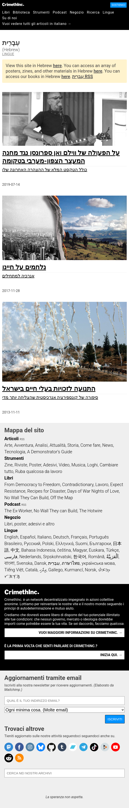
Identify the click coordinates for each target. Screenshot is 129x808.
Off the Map (61, 497)
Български (100, 543)
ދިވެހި (42, 569)
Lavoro (102, 484)
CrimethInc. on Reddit (8, 758)
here (57, 65)
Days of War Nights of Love (93, 491)
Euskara (96, 550)
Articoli (11, 438)
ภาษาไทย (71, 563)
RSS (22, 439)
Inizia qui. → (111, 655)
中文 (15, 550)
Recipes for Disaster (46, 491)
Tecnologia (14, 451)
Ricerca (93, 12)
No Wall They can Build (55, 510)
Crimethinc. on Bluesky (40, 747)
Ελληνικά (64, 543)
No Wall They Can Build (26, 497)
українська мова (98, 563)
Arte (8, 445)
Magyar (80, 550)
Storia (72, 445)
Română (96, 556)
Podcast (60, 12)
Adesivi (50, 464)
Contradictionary (77, 484)
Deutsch (61, 537)
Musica (78, 464)
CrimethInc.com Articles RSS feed (19, 758)
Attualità (57, 445)
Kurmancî (73, 569)
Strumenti (41, 12)
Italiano (44, 537)
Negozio (77, 12)
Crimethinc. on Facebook (19, 747)
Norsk (90, 569)
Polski (48, 543)
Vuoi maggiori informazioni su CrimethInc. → (80, 633)
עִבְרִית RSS (82, 76)
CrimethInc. (13, 4)
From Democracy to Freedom (32, 484)
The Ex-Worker (18, 510)
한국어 (79, 556)
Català (31, 569)
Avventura (23, 445)
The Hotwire (90, 510)
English (11, 537)
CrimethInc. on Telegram (83, 747)
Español (27, 537)
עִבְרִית (54, 563)
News (107, 445)
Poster (35, 464)
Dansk (40, 563)
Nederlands (30, 556)
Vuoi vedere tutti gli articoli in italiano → (36, 24)
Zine (8, 464)
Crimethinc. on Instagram (30, 747)
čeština (64, 550)
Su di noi (9, 18)
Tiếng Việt (13, 569)
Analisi (41, 445)
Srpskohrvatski (57, 556)
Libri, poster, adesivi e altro (29, 524)
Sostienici (118, 5)
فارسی (10, 556)
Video (64, 464)
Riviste (21, 464)
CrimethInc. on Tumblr (62, 747)
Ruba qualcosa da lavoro (38, 471)
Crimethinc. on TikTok (94, 747)
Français (79, 537)
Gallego (55, 569)
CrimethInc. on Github (51, 747)
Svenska (24, 563)
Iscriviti (114, 719)
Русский (32, 543)
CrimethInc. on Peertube (104, 747)
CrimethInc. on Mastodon (8, 747)
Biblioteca (21, 12)
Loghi (92, 464)
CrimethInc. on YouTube (115, 747)
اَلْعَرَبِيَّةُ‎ (112, 556)
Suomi (81, 543)
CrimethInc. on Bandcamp (72, 747)
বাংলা (9, 563)
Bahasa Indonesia (38, 550)
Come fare (90, 445)
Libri (6, 12)
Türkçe (112, 550)
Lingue (108, 12)
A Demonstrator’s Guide (49, 451)
